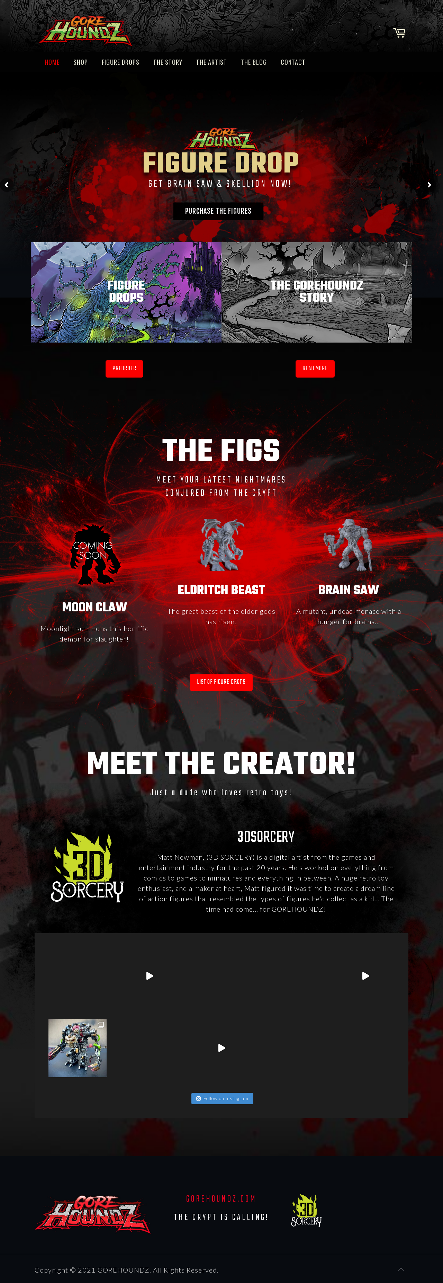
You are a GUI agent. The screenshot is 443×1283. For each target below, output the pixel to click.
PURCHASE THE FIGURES (218, 211)
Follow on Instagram (222, 1098)
